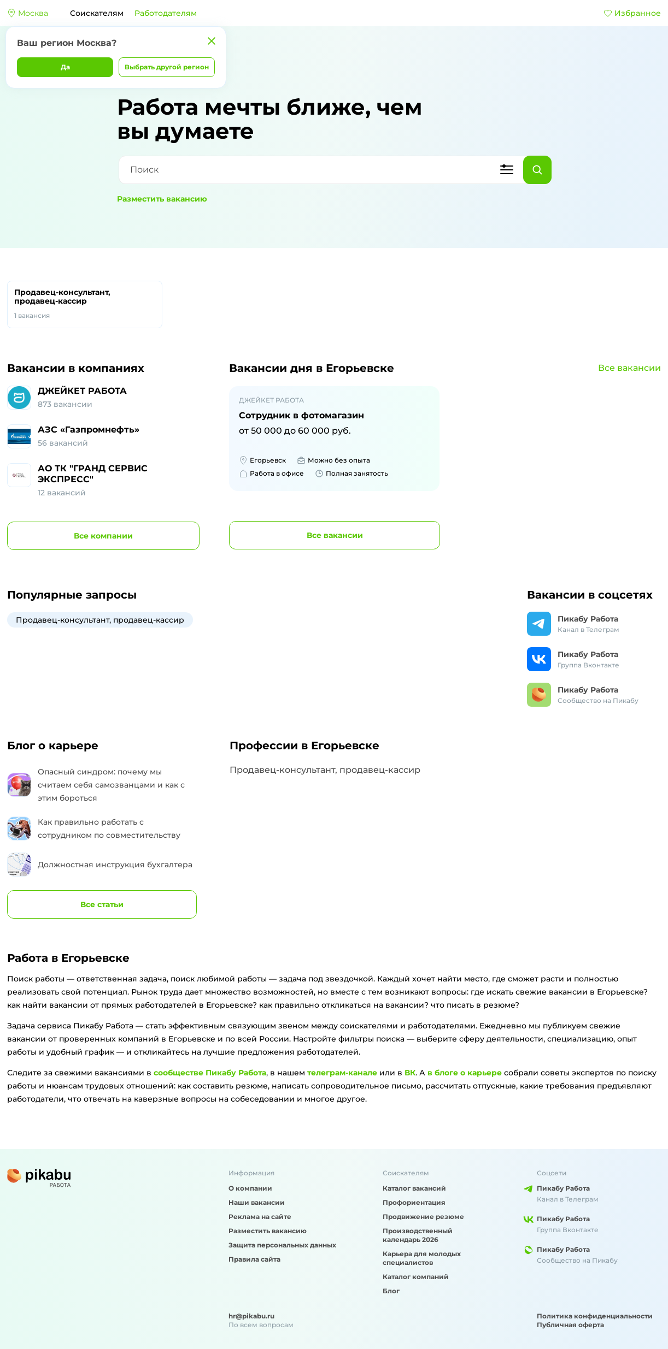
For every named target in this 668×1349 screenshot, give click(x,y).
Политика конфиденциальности (595, 1316)
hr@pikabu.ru (251, 1316)
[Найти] (537, 170)
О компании (250, 1188)
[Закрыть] (211, 41)
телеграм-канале (342, 1073)
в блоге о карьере (464, 1073)
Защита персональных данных (282, 1245)
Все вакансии (629, 368)
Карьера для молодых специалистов (422, 1258)
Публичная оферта (570, 1325)
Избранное (632, 13)
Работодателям (165, 13)
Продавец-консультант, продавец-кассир (84, 304)
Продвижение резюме (423, 1216)
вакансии (335, 535)
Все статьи (102, 904)
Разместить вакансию (162, 199)
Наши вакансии (256, 1202)
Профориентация (414, 1202)
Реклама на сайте (259, 1216)
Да (65, 67)
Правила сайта (254, 1259)
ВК (410, 1073)
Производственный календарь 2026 (418, 1235)
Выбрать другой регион (167, 67)
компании (103, 536)
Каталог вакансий (414, 1188)
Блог (391, 1291)
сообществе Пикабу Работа (210, 1073)
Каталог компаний (416, 1277)
